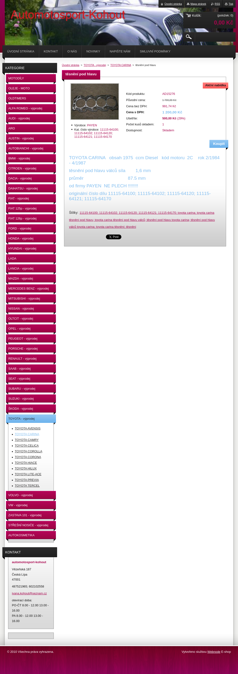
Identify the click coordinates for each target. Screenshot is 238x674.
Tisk (230, 3)
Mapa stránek (198, 3)
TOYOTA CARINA (120, 65)
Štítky (73, 212)
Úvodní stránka (70, 65)
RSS (217, 3)
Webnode (213, 652)
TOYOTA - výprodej (95, 65)
